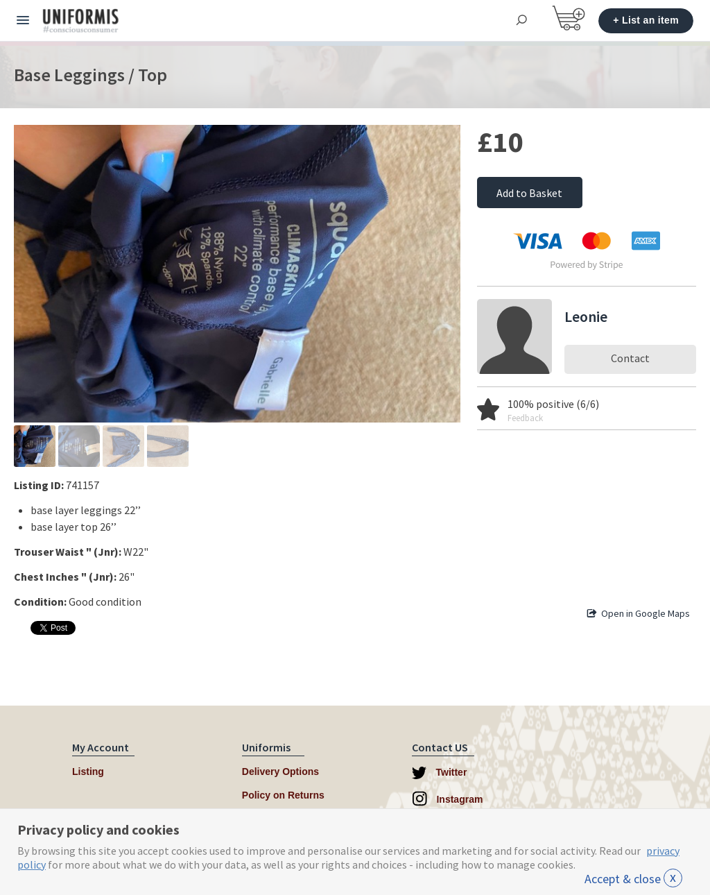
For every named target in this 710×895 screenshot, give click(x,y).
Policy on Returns (283, 795)
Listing (88, 771)
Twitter (439, 773)
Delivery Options (280, 771)
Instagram (447, 798)
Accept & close (633, 878)
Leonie (585, 316)
